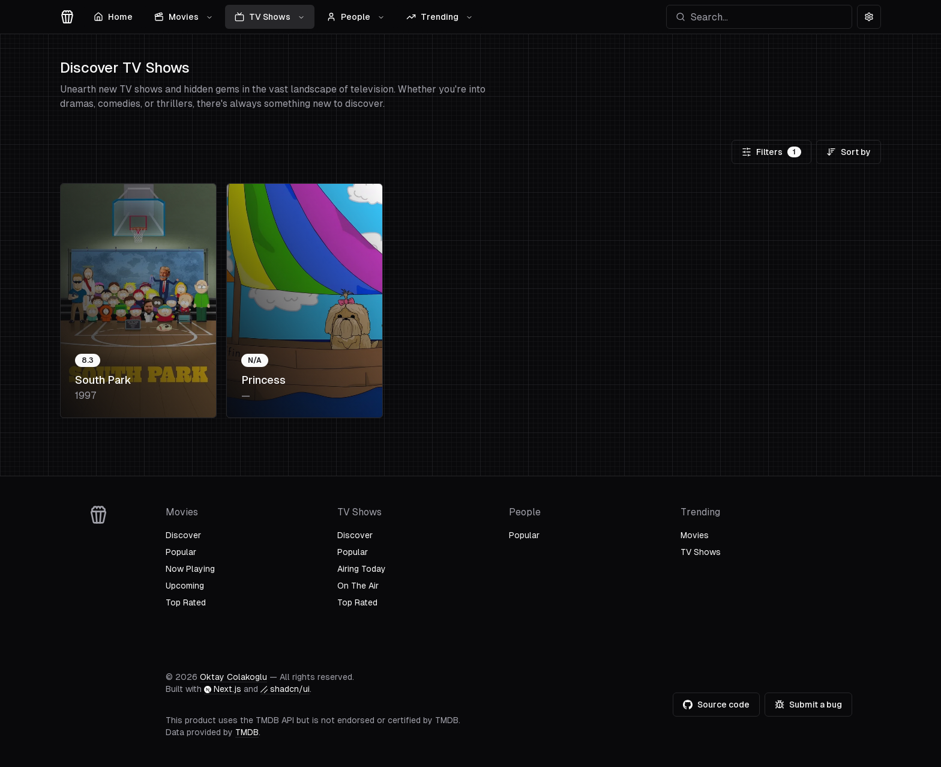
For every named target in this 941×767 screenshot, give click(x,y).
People (355, 17)
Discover (183, 535)
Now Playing (190, 569)
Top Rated (186, 602)
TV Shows (270, 17)
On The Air (358, 585)
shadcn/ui (285, 689)
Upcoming (185, 585)
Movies (183, 17)
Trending (439, 17)
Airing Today (361, 569)
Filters (771, 152)
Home (113, 17)
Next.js (222, 689)
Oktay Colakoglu (233, 677)
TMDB (247, 732)
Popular (181, 552)
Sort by (848, 152)
